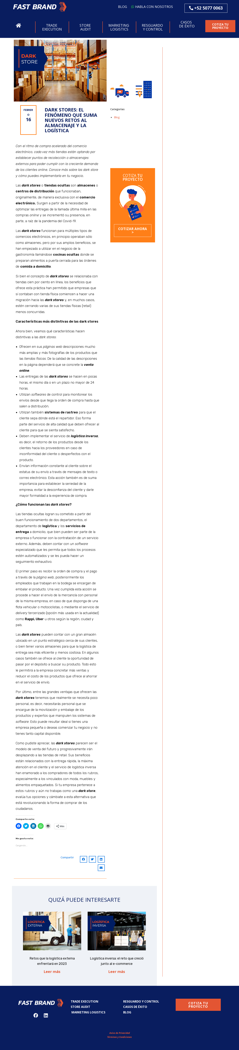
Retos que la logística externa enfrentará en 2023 (129, 137)
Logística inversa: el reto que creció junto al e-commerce (128, 147)
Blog (117, 117)
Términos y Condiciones (119, 1037)
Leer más (52, 971)
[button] (40, 7)
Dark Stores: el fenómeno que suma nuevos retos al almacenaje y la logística (132, 158)
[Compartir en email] (101, 867)
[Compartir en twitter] (92, 859)
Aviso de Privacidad (119, 1033)
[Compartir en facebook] (83, 859)
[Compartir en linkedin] (101, 859)
